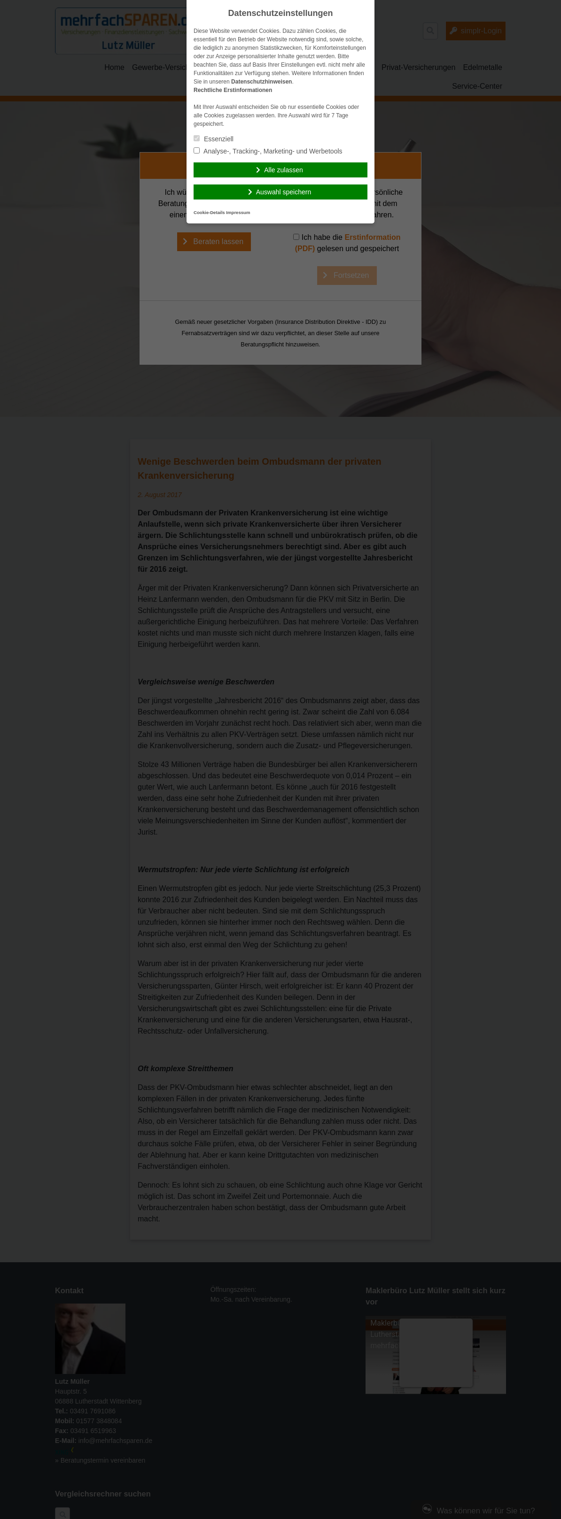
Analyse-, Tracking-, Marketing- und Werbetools (268, 151)
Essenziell (214, 139)
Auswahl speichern (284, 192)
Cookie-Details (209, 212)
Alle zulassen (283, 170)
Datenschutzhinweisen (261, 81)
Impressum (238, 212)
